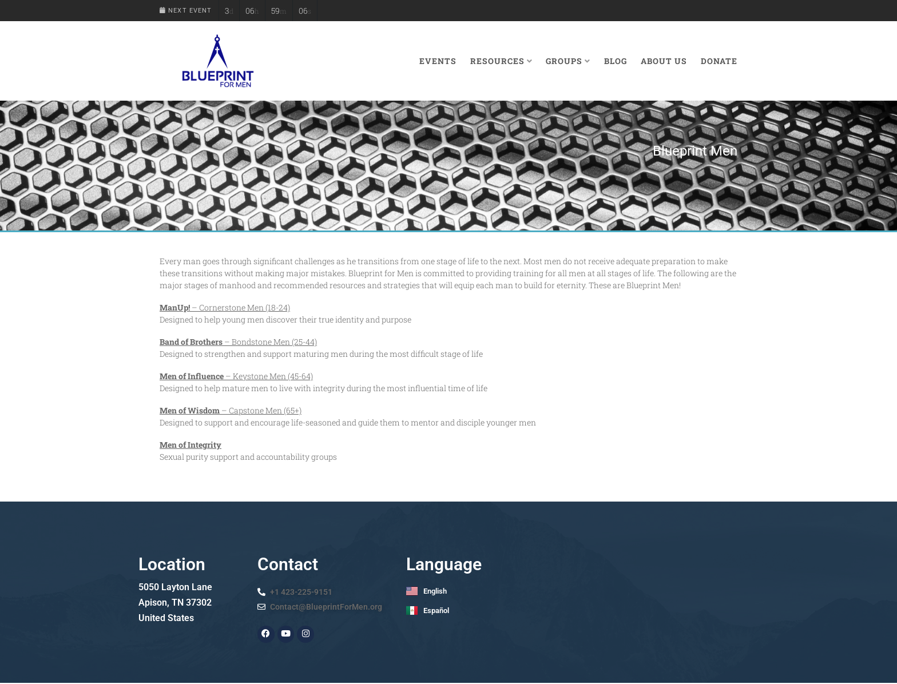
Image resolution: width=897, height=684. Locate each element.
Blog (615, 60)
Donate (719, 60)
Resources (501, 60)
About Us (664, 60)
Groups (568, 60)
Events (438, 60)
